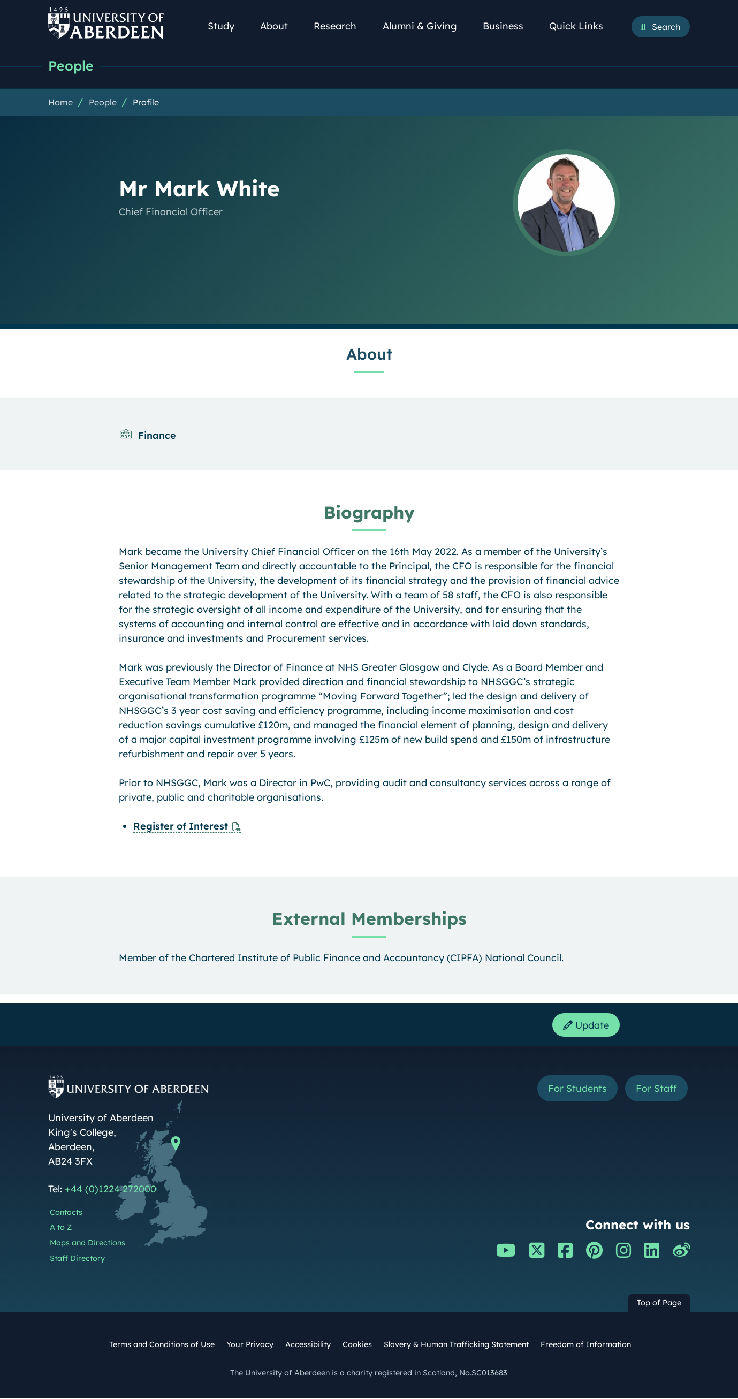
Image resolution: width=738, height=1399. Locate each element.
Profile (146, 102)
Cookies (357, 1345)
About (280, 26)
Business (509, 26)
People (71, 65)
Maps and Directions (87, 1243)
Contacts (66, 1213)
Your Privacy (249, 1345)
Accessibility (308, 1345)
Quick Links (582, 26)
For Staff (656, 1089)
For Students (577, 1089)
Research (341, 26)
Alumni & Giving (426, 26)
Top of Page (659, 1304)
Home (60, 102)
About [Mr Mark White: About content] (369, 353)
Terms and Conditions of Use (162, 1345)
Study (227, 26)
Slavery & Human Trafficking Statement (456, 1345)
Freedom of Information (586, 1345)
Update (586, 1025)
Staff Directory (77, 1259)
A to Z (61, 1228)
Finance (157, 435)
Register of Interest (180, 826)
